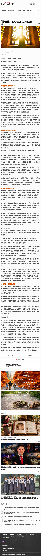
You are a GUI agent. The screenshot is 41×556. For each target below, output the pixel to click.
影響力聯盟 (29, 10)
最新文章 (4, 10)
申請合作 (32, 534)
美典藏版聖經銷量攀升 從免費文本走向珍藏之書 (14, 439)
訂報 (31, 4)
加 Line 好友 (10, 356)
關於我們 (5, 534)
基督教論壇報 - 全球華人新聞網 (7, 4)
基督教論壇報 (11, 10)
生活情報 (37, 10)
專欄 (24, 10)
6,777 (7, 54)
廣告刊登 (25, 534)
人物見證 (19, 10)
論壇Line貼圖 (4, 545)
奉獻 (34, 4)
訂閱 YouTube (20, 359)
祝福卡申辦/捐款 (7, 538)
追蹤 (13, 24)
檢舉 (39, 23)
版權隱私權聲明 (20, 536)
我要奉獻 (8, 366)
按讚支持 (29, 356)
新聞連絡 (12, 534)
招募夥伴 (12, 536)
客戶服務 (5, 536)
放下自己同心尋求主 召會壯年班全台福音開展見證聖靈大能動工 (19, 498)
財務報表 (29, 536)
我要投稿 (19, 534)
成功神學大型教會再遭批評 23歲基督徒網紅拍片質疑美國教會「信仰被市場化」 (20, 468)
